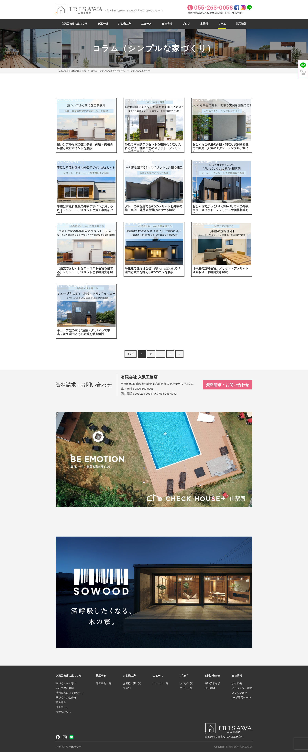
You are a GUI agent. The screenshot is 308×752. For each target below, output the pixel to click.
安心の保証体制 (65, 688)
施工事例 (103, 23)
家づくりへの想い (66, 683)
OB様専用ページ (241, 697)
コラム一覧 (186, 688)
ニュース (146, 23)
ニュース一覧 (160, 683)
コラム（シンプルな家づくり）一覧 (108, 71)
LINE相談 (210, 688)
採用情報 (241, 23)
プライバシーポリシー (68, 746)
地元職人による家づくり (70, 692)
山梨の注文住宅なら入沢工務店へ (224, 736)
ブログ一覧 (186, 683)
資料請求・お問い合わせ (227, 385)
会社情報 (167, 23)
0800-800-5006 (144, 388)
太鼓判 (204, 23)
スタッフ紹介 (239, 692)
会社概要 (237, 683)
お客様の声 (124, 23)
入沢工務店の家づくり (74, 23)
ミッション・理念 (242, 688)
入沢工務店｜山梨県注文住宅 (72, 71)
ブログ (186, 23)
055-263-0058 (143, 393)
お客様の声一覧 (132, 683)
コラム (222, 23)
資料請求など (212, 683)
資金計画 (61, 702)
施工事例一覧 (103, 683)
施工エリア (62, 706)
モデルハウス (63, 711)
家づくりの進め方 (66, 697)
